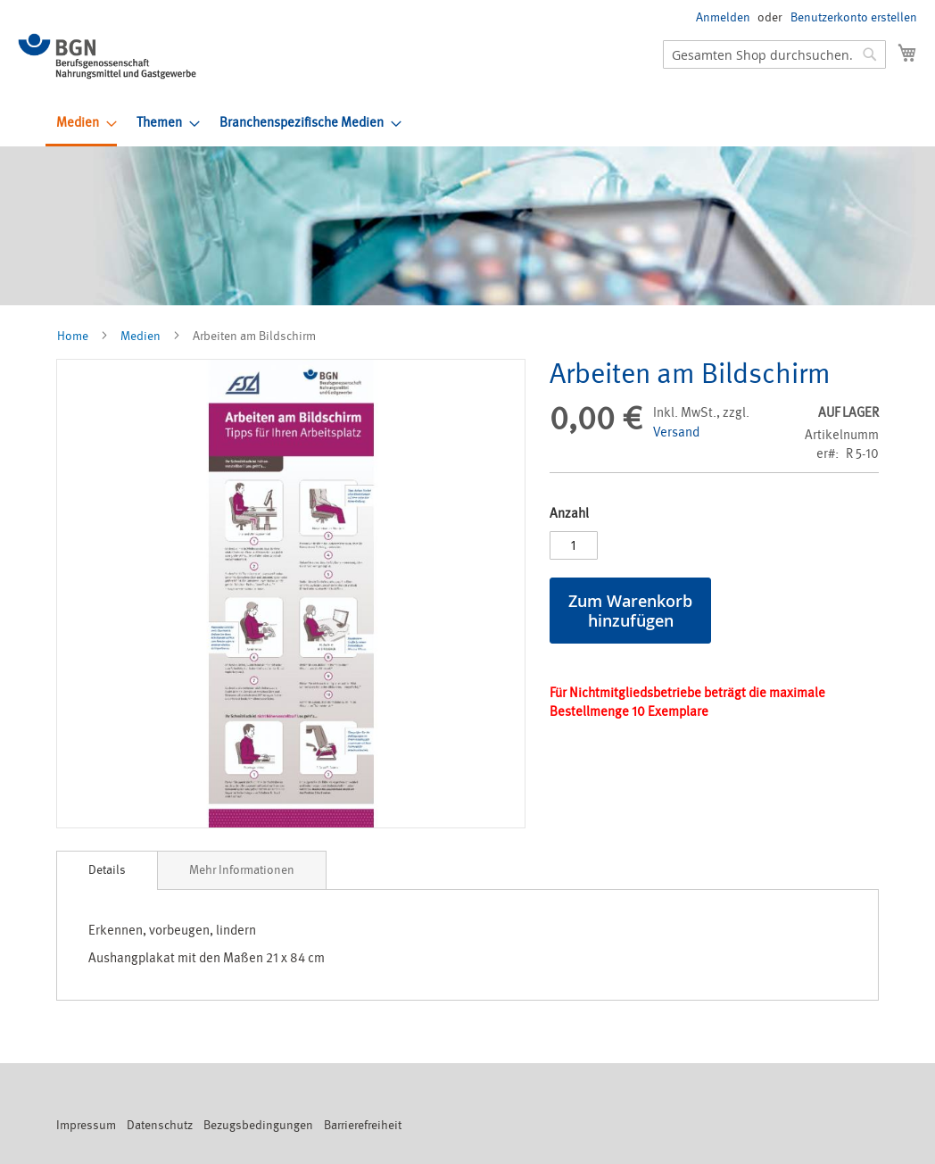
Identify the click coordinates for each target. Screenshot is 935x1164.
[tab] (107, 870)
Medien (140, 336)
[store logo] (107, 56)
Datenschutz (160, 1125)
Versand (676, 432)
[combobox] (774, 54)
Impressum (86, 1125)
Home (72, 336)
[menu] (486, 124)
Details (107, 869)
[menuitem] (81, 124)
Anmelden (723, 17)
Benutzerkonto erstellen (853, 17)
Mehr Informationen (241, 869)
